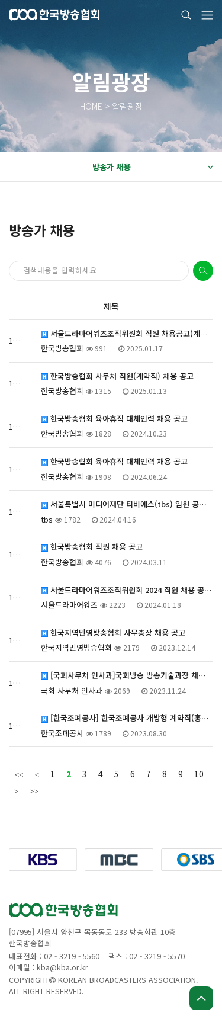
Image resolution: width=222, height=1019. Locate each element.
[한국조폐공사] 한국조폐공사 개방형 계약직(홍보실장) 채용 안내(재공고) (127, 718)
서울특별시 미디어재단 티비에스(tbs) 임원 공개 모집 (127, 504)
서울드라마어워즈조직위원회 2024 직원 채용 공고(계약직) (127, 590)
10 (199, 774)
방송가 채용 (152, 167)
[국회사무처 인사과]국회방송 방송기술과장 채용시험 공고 (127, 675)
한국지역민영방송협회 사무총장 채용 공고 (113, 632)
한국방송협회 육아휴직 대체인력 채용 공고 (114, 419)
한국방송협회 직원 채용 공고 (92, 547)
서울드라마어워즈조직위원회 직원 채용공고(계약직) (127, 333)
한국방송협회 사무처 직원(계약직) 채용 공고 (117, 376)
